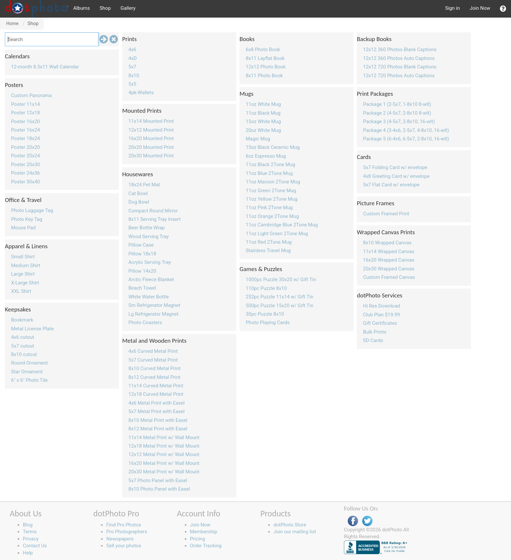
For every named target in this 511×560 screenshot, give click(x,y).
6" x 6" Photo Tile (29, 380)
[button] (503, 9)
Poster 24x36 (25, 173)
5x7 (132, 67)
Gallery (128, 8)
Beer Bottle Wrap (146, 228)
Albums (81, 8)
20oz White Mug (263, 130)
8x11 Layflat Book (265, 58)
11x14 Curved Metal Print (155, 386)
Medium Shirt (25, 265)
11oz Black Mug (263, 113)
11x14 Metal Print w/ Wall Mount (163, 437)
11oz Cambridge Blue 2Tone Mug (282, 225)
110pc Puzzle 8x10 (266, 288)
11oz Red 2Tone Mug (269, 242)
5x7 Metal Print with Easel (156, 411)
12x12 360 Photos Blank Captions (399, 49)
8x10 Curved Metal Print (154, 368)
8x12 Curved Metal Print (154, 377)
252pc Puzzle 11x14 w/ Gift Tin (280, 297)
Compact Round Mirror (153, 211)
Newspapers (119, 539)
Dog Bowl (138, 202)
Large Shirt (23, 274)
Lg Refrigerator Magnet (153, 314)
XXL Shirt (21, 291)
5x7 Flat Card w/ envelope (391, 185)
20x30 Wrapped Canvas (388, 269)
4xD (132, 58)
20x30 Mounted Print (151, 156)
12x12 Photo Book (265, 67)
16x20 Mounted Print (151, 138)
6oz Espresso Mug (266, 156)
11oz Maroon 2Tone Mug (273, 182)
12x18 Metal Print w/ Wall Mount (163, 446)
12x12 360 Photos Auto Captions (398, 58)
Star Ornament (27, 372)
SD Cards (373, 340)
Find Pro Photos (123, 525)
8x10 (133, 76)
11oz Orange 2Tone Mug (272, 216)
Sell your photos (123, 546)
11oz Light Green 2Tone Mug (277, 234)
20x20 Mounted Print (151, 147)
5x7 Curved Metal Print (153, 360)
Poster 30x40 (25, 182)
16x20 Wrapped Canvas (388, 260)
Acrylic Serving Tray (149, 262)
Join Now (480, 8)
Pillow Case (141, 245)
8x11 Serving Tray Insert (154, 219)
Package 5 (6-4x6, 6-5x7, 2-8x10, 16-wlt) (406, 139)
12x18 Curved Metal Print (155, 394)
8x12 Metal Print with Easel (157, 429)
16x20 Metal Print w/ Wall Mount (163, 463)
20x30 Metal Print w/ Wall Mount (163, 472)
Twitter (367, 521)
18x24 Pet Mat (144, 185)
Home (12, 23)
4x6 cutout (22, 337)
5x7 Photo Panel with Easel (157, 480)
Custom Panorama (31, 95)
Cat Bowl (138, 193)
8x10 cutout (24, 354)
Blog (28, 525)
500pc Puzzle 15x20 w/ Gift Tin (280, 306)
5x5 (132, 84)
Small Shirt (23, 257)
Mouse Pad (23, 228)
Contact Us (35, 546)
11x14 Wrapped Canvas (388, 251)
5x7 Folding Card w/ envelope (395, 167)
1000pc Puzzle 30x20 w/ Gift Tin (281, 279)
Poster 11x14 (25, 104)
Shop (105, 8)
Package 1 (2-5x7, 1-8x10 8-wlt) (397, 104)
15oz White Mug (263, 121)
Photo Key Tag (26, 219)
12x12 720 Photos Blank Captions (399, 67)
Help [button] (28, 553)
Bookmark (22, 320)
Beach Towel (142, 288)
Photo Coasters (145, 322)
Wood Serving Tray (148, 236)
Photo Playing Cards (268, 322)
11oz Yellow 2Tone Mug (272, 199)
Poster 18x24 (25, 138)
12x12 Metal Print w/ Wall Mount (163, 454)
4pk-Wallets (141, 92)
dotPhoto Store (289, 525)
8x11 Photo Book (264, 76)
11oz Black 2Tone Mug (270, 164)
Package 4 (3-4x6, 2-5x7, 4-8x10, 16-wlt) (406, 130)
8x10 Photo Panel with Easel (159, 489)
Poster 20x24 (25, 156)
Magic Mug (258, 139)
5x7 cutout (22, 346)
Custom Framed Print (386, 214)
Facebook (353, 521)
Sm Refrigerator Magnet (154, 305)
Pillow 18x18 (142, 254)
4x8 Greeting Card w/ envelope (396, 176)
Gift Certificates (380, 323)
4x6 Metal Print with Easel (156, 403)
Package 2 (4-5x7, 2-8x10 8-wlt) (397, 113)
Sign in (452, 8)
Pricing (197, 539)
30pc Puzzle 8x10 (265, 314)
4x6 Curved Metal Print (153, 351)
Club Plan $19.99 (381, 315)
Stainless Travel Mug (268, 250)
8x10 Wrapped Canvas (387, 243)
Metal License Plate (32, 329)
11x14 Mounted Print (151, 121)
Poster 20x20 (25, 147)
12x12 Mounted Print (151, 130)
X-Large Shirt (25, 283)
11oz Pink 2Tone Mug (269, 207)
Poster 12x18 (25, 113)
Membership (203, 532)
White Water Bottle (148, 297)
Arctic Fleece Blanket (151, 279)
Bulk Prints (375, 332)
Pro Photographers (126, 532)
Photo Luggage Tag (32, 210)
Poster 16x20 (25, 121)
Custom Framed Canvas (389, 277)
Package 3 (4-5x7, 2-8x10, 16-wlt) (399, 121)
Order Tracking (206, 546)
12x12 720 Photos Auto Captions (398, 76)
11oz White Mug (263, 104)
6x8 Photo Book (263, 49)
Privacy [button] (30, 539)
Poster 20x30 (25, 164)
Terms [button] (29, 532)
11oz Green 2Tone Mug (271, 191)
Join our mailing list (294, 532)
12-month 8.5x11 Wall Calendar (45, 67)
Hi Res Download (381, 306)
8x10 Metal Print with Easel (157, 420)
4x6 (132, 49)
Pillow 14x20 (142, 271)
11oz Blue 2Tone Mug (269, 173)
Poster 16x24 (25, 130)
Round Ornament (29, 363)
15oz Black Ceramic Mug (273, 147)
